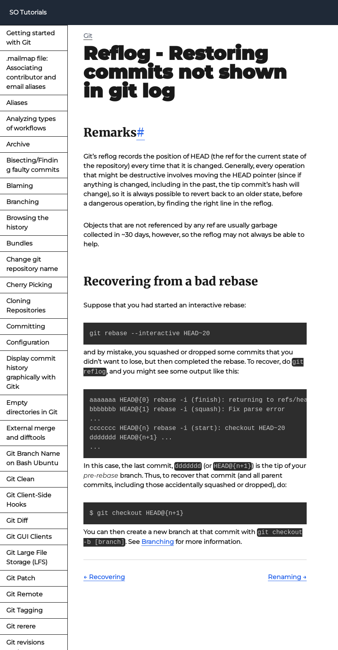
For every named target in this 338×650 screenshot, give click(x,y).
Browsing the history (27, 222)
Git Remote (24, 594)
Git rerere (21, 626)
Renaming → (287, 577)
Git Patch (20, 578)
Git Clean (20, 479)
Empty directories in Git (32, 407)
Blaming (19, 186)
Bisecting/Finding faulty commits (32, 165)
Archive (18, 144)
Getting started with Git (30, 37)
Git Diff (16, 520)
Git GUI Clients (29, 536)
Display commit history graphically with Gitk (31, 372)
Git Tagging (24, 610)
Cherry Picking (29, 285)
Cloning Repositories (25, 305)
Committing (25, 326)
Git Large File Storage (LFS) (26, 557)
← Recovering (104, 577)
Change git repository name (32, 264)
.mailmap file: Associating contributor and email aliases (31, 72)
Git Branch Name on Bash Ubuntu (33, 458)
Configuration (27, 342)
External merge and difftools (30, 432)
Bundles (19, 243)
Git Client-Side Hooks (28, 499)
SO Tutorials (28, 12)
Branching (22, 202)
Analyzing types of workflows (31, 123)
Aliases (16, 103)
